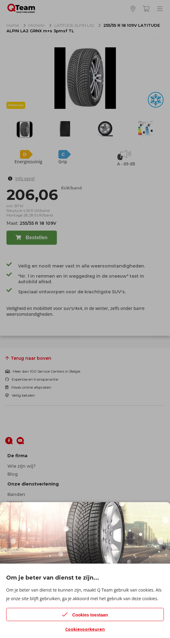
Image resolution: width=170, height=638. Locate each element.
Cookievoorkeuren (85, 629)
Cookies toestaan (85, 614)
